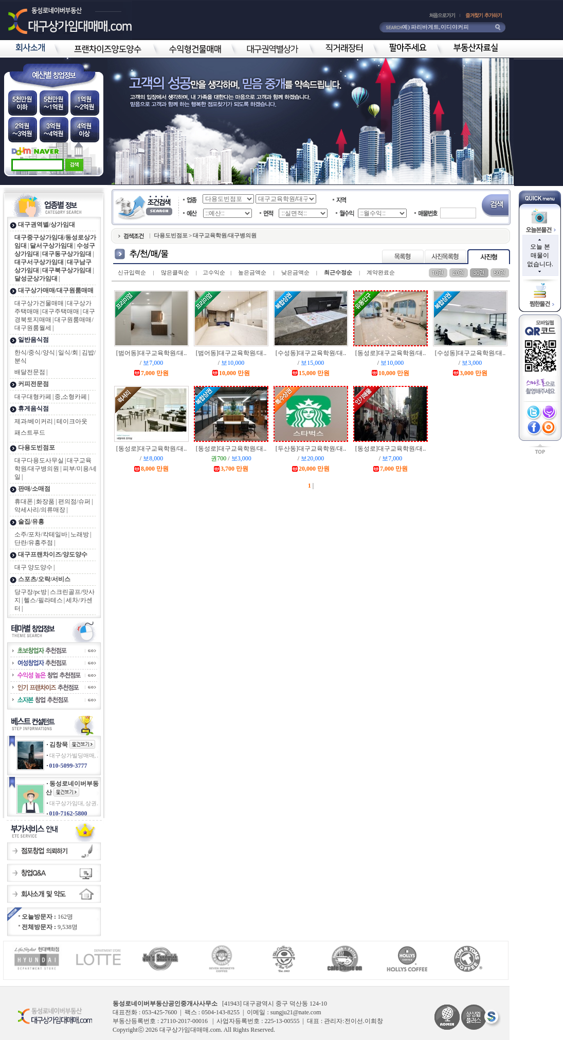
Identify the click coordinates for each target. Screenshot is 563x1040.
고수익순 (214, 272)
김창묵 (58, 744)
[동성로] (390, 353)
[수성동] (311, 353)
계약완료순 (381, 272)
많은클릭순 (175, 272)
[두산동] (311, 448)
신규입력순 (132, 272)
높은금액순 (252, 272)
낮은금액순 (295, 272)
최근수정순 (338, 272)
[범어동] (151, 353)
